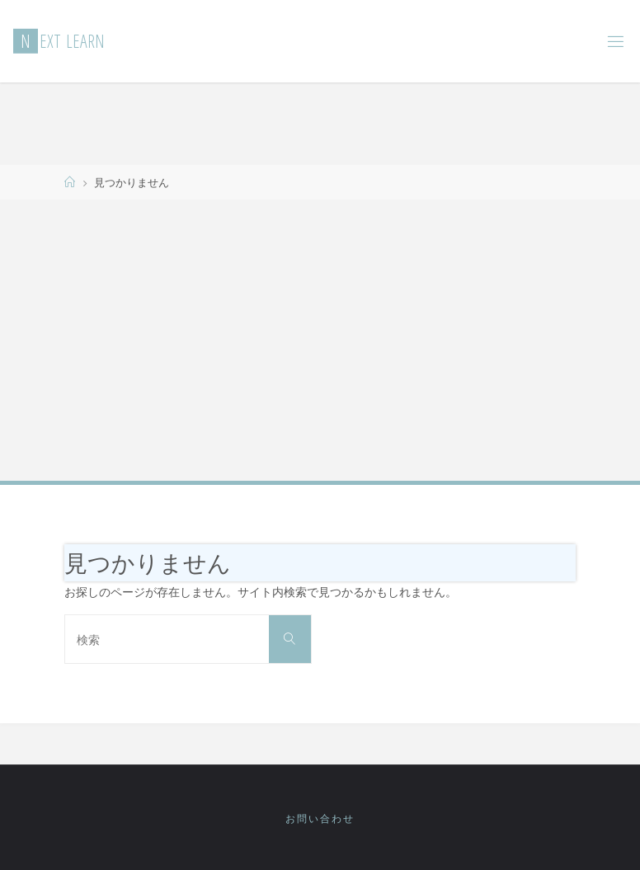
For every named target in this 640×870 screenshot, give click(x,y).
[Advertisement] (320, 338)
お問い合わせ (320, 818)
